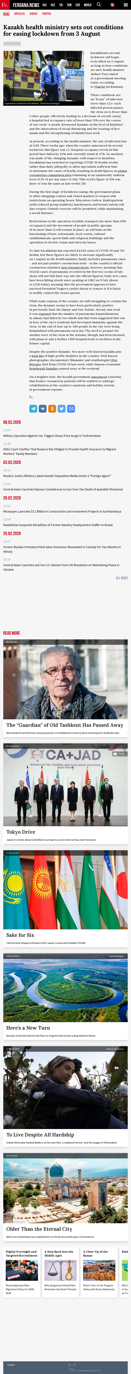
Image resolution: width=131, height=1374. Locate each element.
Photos (46, 13)
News (6, 13)
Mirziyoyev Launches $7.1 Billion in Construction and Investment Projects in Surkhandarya (62, 511)
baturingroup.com (88, 1370)
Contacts (11, 1364)
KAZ (45, 5)
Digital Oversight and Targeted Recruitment (21, 1253)
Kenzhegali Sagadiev (43, 368)
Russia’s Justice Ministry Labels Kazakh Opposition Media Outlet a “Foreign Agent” (57, 476)
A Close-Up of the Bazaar (95, 1253)
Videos (33, 13)
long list (38, 356)
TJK (61, 5)
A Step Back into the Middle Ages (58, 1253)
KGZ (53, 5)
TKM (69, 5)
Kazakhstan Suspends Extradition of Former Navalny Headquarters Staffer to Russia (58, 525)
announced (99, 377)
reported (44, 314)
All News (122, 578)
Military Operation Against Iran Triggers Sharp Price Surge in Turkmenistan (52, 436)
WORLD (87, 5)
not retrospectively (75, 267)
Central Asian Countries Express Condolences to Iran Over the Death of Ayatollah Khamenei (63, 489)
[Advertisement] (65, 606)
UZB (78, 5)
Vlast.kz (99, 87)
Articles (19, 13)
